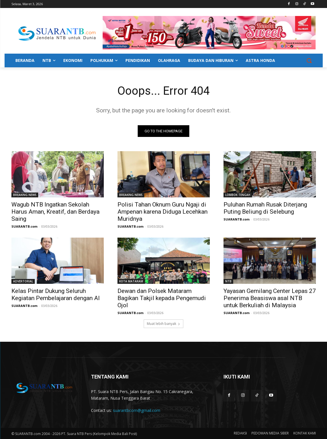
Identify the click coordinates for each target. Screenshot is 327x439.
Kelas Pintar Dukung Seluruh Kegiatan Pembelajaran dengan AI (55, 295)
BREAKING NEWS (24, 195)
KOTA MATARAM (131, 281)
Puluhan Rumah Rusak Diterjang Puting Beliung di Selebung (265, 208)
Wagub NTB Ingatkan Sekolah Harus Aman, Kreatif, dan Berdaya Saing (55, 211)
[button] (309, 60)
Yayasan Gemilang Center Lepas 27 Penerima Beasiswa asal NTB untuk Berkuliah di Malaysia (270, 298)
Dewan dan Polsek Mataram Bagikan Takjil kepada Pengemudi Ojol (161, 298)
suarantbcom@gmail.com (136, 410)
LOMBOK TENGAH (237, 195)
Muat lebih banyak (163, 323)
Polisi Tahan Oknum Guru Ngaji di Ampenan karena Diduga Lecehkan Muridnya (162, 211)
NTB (228, 281)
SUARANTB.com (24, 226)
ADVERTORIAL (23, 281)
